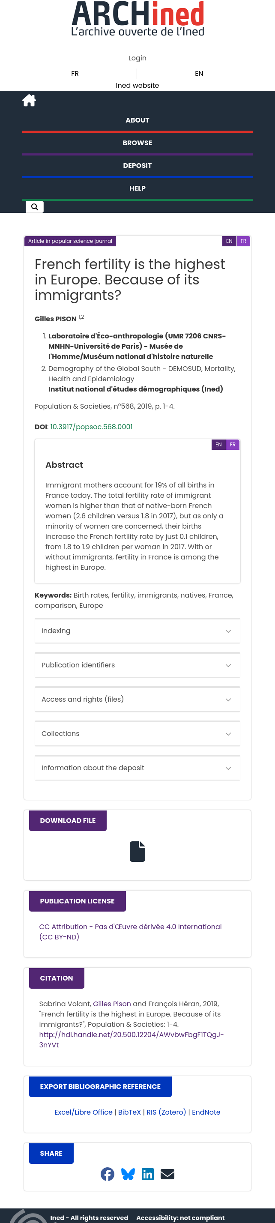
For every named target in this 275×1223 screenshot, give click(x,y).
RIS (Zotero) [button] (166, 1112)
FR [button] (75, 73)
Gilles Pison (112, 1004)
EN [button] (199, 73)
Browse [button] (137, 143)
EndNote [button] (206, 1112)
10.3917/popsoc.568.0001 (92, 427)
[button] (35, 207)
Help (137, 188)
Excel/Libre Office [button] (83, 1112)
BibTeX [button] (129, 1112)
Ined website (137, 85)
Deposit (137, 165)
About (137, 120)
